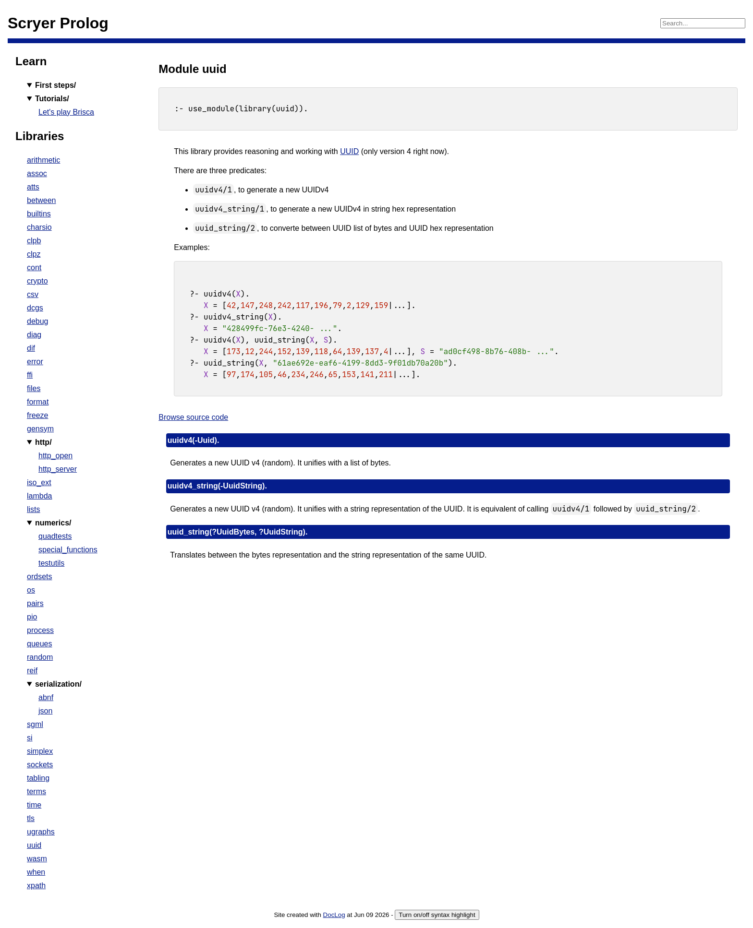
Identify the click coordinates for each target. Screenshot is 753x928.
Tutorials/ (52, 99)
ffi (30, 375)
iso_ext (39, 482)
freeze (37, 415)
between (41, 200)
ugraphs (41, 832)
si (30, 738)
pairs (35, 603)
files (33, 388)
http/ (43, 442)
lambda (39, 496)
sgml (35, 724)
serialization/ (58, 684)
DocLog (334, 914)
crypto (37, 281)
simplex (40, 751)
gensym (40, 429)
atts (33, 187)
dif (31, 348)
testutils (51, 563)
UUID (349, 151)
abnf (45, 697)
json (45, 711)
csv (32, 294)
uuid (34, 845)
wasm (37, 859)
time (34, 805)
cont (34, 267)
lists (33, 509)
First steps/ (55, 85)
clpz (33, 254)
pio (32, 617)
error (35, 361)
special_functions (67, 550)
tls (31, 818)
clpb (34, 241)
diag (34, 335)
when (36, 872)
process (40, 630)
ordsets (39, 576)
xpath (36, 885)
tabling (38, 778)
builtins (39, 214)
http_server (57, 469)
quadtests (55, 536)
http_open (55, 456)
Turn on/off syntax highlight (437, 914)
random (40, 657)
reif (32, 670)
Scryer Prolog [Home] (58, 23)
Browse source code (193, 417)
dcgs (35, 308)
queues (39, 644)
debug (38, 321)
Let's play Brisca (66, 112)
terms (36, 791)
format (38, 402)
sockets (40, 765)
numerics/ (53, 523)
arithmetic (43, 160)
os (31, 590)
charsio (39, 227)
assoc (37, 173)
